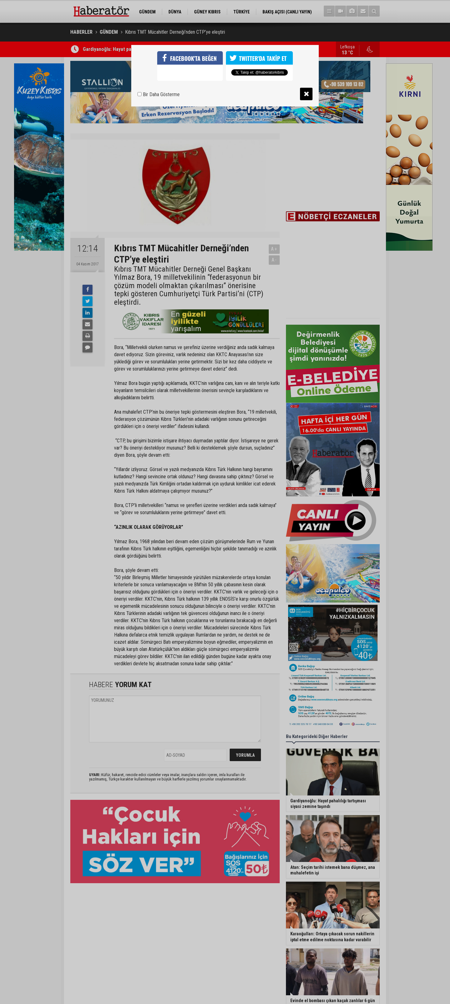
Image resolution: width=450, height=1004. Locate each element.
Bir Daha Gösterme (159, 94)
